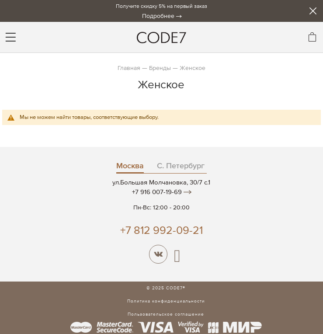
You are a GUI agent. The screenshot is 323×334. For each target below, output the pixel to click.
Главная (129, 68)
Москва (130, 166)
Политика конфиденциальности (166, 301)
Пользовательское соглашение (166, 314)
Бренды (160, 68)
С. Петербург (181, 166)
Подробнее (158, 16)
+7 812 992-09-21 (161, 231)
